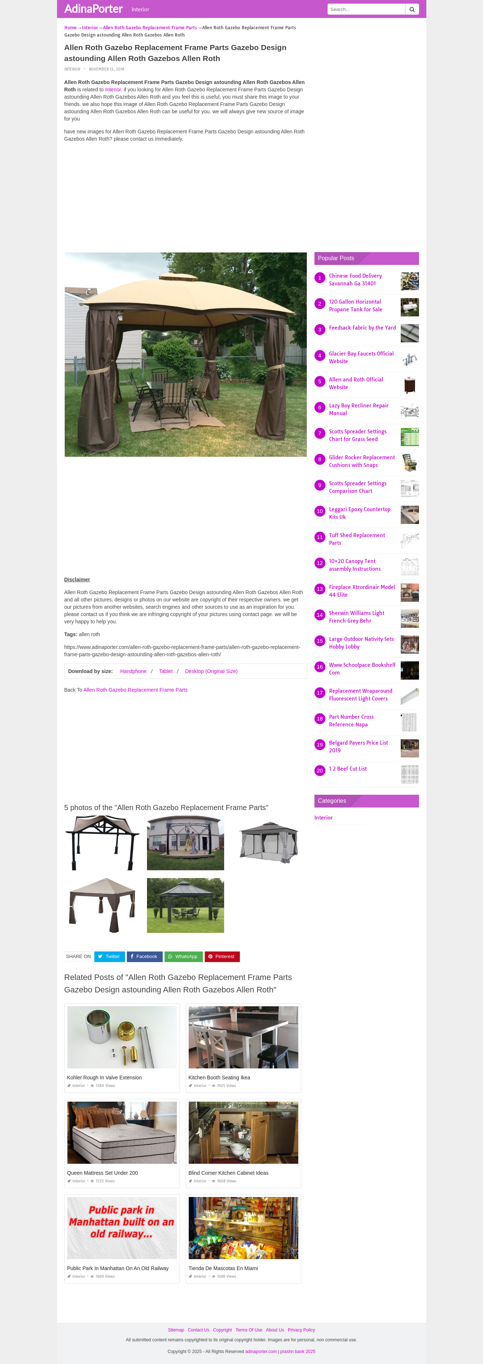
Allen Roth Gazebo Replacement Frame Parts (135, 690)
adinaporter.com (261, 1351)
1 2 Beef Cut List (348, 768)
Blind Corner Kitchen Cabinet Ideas (229, 1173)
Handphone (133, 671)
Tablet (166, 671)
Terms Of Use (248, 1330)
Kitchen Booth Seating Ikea (219, 1077)
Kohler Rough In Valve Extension (104, 1077)
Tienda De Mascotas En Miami (223, 1268)
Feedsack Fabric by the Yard (362, 327)
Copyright (222, 1330)
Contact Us (198, 1330)
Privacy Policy (301, 1330)
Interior (140, 9)
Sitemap (176, 1330)
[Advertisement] (185, 199)
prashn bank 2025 (298, 1351)
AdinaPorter (93, 8)
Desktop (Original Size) (211, 671)
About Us (275, 1330)
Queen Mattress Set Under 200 (102, 1173)
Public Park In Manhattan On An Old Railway (118, 1268)
